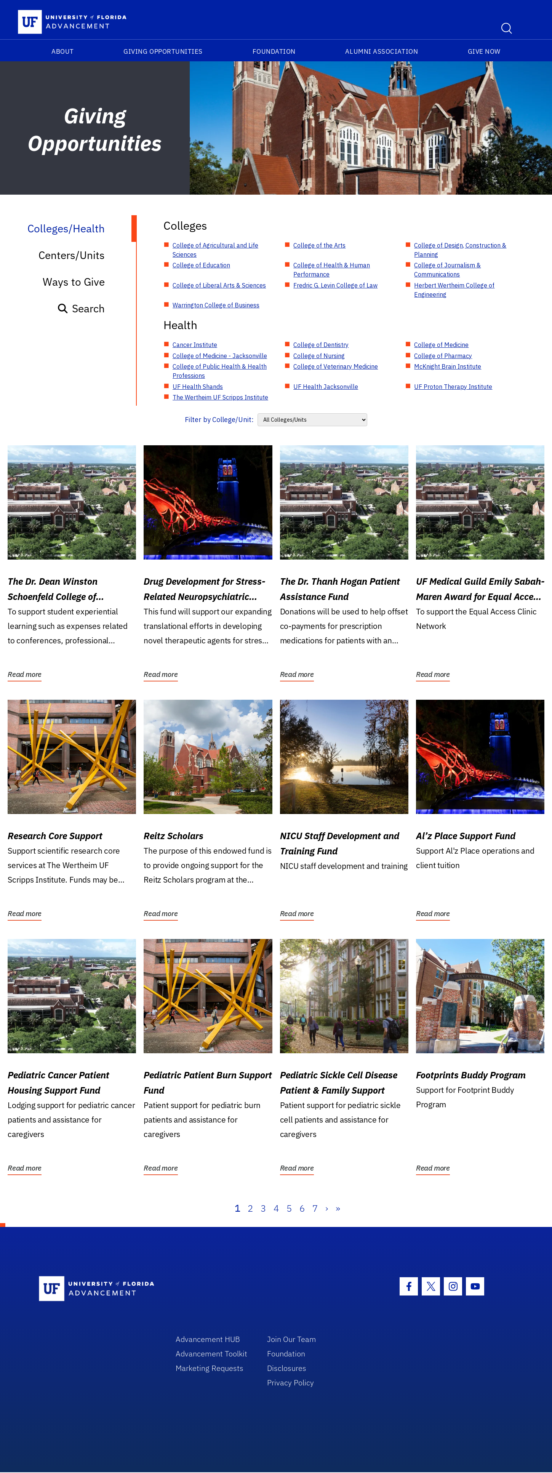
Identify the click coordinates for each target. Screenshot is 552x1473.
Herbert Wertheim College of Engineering (454, 289)
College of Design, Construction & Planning (460, 250)
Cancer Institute (195, 345)
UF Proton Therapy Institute (453, 386)
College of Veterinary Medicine (335, 366)
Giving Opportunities (163, 51)
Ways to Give (74, 282)
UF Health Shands (198, 386)
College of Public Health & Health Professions (220, 371)
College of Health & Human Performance (331, 269)
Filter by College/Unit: (219, 419)
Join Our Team (291, 1339)
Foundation (274, 51)
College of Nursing (319, 356)
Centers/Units (71, 255)
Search (81, 308)
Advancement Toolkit (211, 1353)
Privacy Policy (290, 1382)
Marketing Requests (209, 1368)
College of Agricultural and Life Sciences (215, 250)
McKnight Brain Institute (447, 366)
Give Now (484, 51)
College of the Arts (319, 245)
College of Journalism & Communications (447, 269)
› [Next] (326, 1208)
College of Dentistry (321, 345)
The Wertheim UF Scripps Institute (220, 397)
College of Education (201, 265)
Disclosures (286, 1368)
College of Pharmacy (443, 356)
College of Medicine (441, 345)
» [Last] (338, 1208)
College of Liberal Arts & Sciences (219, 285)
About (62, 51)
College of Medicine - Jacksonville (220, 356)
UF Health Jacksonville (325, 386)
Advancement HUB (208, 1339)
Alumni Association (381, 51)
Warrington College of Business (216, 305)
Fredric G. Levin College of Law (335, 285)
